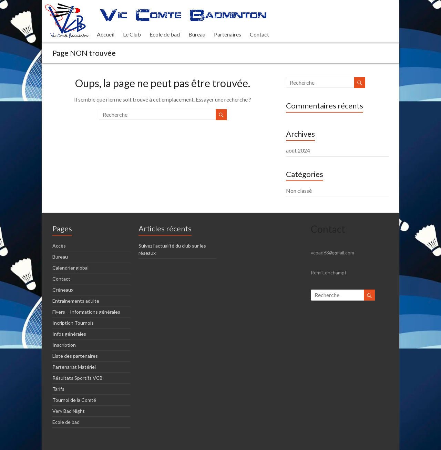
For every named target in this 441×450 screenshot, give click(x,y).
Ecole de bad (165, 34)
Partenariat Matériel (74, 367)
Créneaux (62, 290)
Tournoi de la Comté (74, 400)
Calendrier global (70, 268)
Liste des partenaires (75, 356)
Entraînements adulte (75, 301)
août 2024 (298, 150)
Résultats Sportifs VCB (77, 378)
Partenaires (227, 34)
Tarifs (58, 389)
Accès (59, 246)
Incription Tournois (73, 323)
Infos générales (69, 334)
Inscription (64, 345)
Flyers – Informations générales (86, 312)
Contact (259, 34)
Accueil (105, 34)
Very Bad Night (68, 411)
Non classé (299, 190)
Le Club (132, 34)
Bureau (196, 34)
